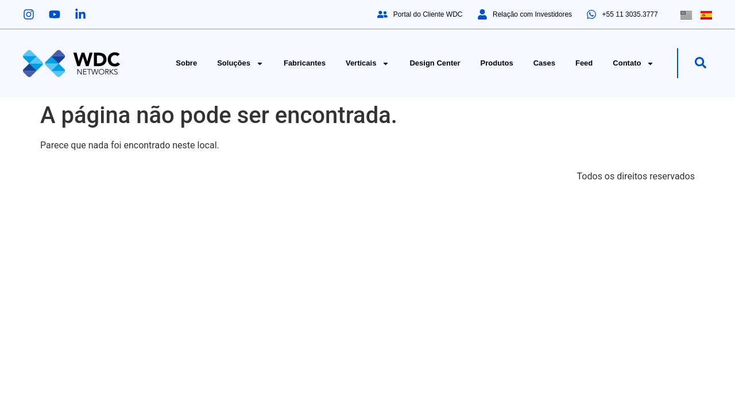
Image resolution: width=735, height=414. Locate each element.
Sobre (186, 63)
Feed (584, 63)
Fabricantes (305, 63)
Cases (544, 63)
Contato (633, 63)
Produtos (497, 63)
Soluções (240, 63)
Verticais (368, 63)
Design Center (434, 63)
